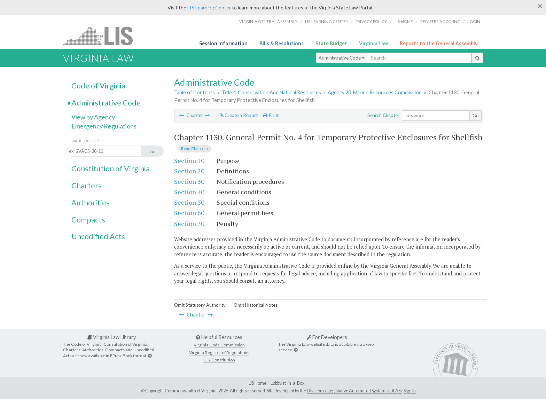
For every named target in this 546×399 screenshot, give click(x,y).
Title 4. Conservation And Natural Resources (271, 92)
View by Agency (93, 117)
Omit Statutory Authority (200, 305)
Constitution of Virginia (110, 168)
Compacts (88, 219)
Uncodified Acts (98, 236)
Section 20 (189, 171)
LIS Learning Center (209, 7)
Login (473, 21)
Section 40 (189, 192)
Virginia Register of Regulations (219, 352)
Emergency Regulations (103, 126)
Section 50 (189, 202)
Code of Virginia (98, 85)
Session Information (223, 43)
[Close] (540, 5)
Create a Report (239, 115)
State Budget (331, 43)
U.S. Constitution (219, 359)
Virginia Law (373, 43)
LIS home (404, 21)
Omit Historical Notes (256, 305)
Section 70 (189, 223)
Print (271, 115)
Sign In (410, 390)
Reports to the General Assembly (439, 43)
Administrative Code (342, 58)
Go (476, 115)
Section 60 (189, 213)
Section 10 (189, 160)
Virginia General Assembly (268, 21)
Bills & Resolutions (281, 43)
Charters (86, 185)
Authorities (90, 202)
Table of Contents (194, 92)
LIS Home (257, 383)
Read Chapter (194, 148)
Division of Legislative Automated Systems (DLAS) (354, 390)
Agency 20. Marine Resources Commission (375, 92)
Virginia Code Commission (219, 344)
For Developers (327, 337)
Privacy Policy (371, 21)
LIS (102, 35)
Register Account (440, 21)
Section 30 (189, 181)
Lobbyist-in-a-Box (287, 383)
